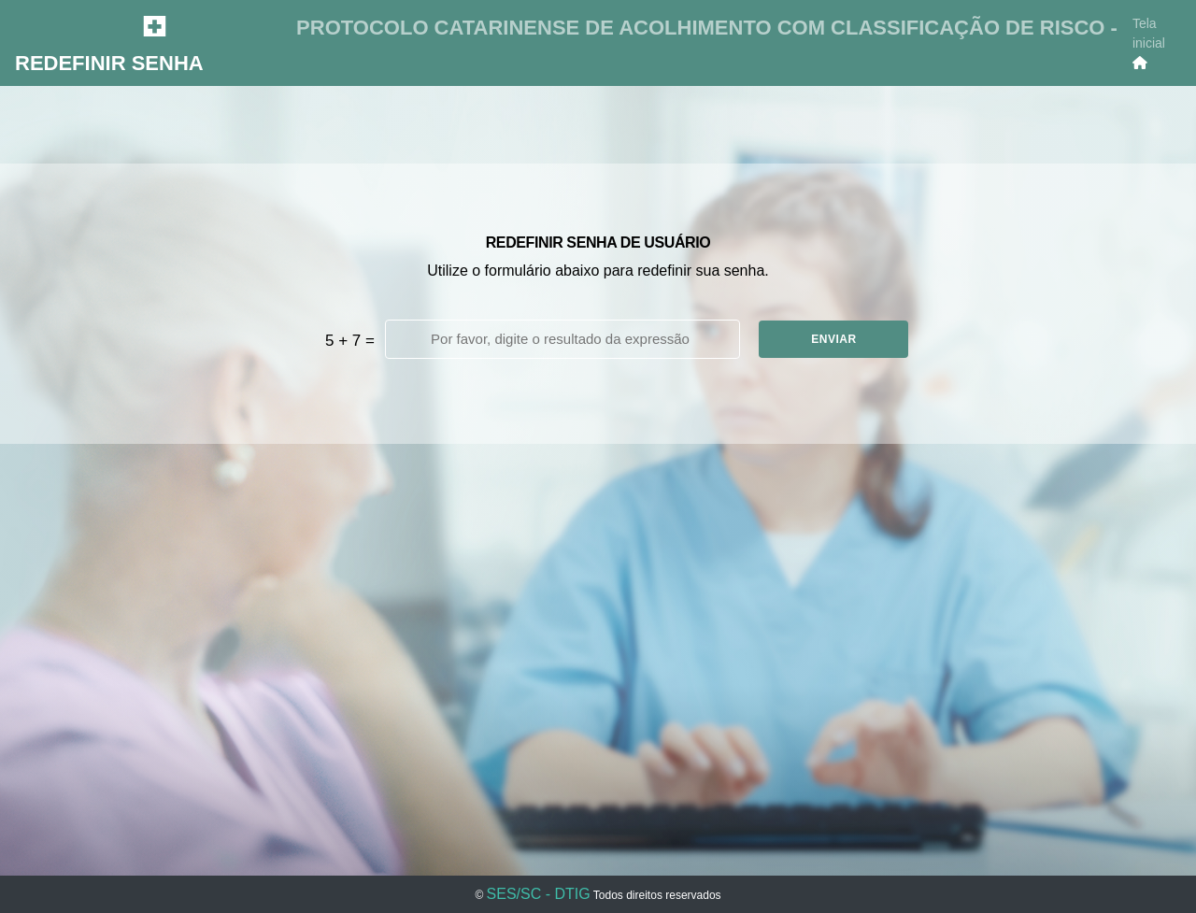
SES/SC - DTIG (539, 894)
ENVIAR (833, 339)
